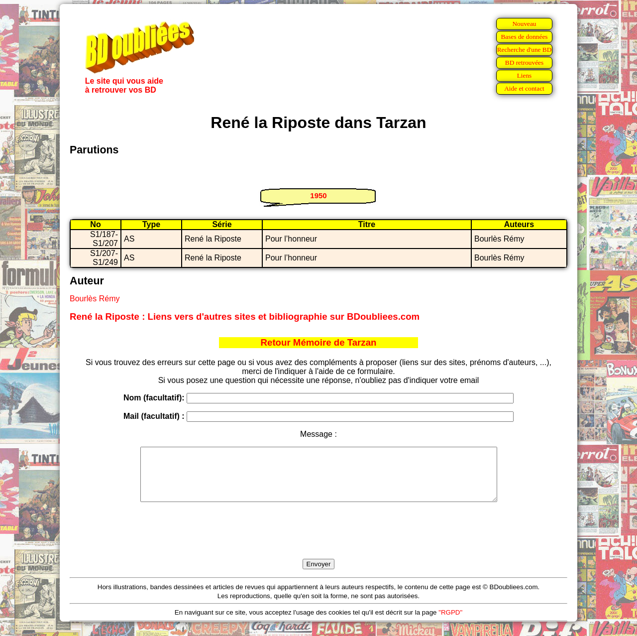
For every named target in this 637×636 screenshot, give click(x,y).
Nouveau (524, 23)
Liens (524, 75)
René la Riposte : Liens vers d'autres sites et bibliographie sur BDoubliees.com (245, 316)
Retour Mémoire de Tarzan (319, 342)
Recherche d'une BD (524, 49)
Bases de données (524, 36)
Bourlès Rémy (94, 298)
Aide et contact (524, 88)
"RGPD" (450, 623)
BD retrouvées (524, 62)
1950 (318, 195)
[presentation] (318, 541)
